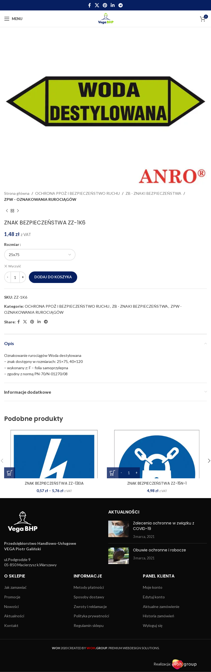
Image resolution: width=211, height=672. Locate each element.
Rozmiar (11, 244)
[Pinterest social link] (105, 5)
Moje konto (152, 587)
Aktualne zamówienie (161, 606)
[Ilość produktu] (15, 277)
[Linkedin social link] (112, 5)
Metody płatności (89, 587)
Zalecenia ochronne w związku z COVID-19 (163, 525)
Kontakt (11, 625)
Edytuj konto (154, 597)
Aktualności (14, 615)
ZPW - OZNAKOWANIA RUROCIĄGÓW (40, 199)
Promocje (12, 597)
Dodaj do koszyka (53, 277)
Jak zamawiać (15, 587)
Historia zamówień (158, 615)
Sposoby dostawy (89, 597)
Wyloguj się (152, 625)
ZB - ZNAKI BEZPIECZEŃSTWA (153, 193)
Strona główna (16, 193)
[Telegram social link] (120, 5)
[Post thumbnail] (118, 530)
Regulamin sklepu (89, 625)
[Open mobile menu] (13, 18)
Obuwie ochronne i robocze (159, 550)
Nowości (11, 606)
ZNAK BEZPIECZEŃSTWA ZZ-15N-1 (157, 483)
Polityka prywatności (91, 615)
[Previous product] (7, 211)
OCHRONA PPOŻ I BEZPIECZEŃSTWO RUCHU (77, 193)
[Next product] (18, 211)
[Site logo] (105, 18)
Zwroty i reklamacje (90, 606)
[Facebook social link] (90, 5)
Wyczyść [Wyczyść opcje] (14, 266)
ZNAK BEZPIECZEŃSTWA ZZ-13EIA (54, 483)
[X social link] (97, 5)
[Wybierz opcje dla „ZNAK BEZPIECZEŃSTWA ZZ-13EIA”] (9, 472)
